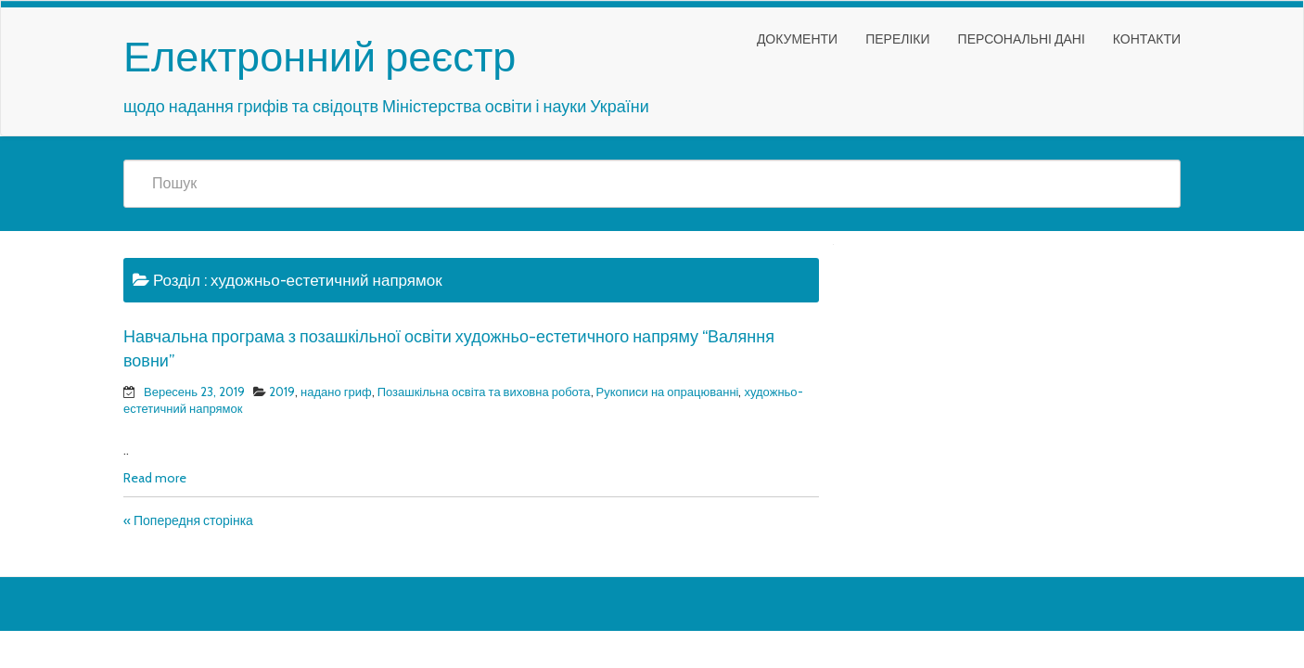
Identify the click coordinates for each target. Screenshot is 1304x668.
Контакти (1147, 39)
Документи (797, 39)
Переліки (897, 39)
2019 (282, 391)
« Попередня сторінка (188, 520)
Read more (154, 477)
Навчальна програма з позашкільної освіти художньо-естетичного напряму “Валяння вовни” (448, 349)
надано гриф (336, 391)
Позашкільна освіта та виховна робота (484, 391)
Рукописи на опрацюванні (667, 391)
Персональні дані (1021, 39)
